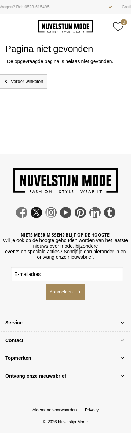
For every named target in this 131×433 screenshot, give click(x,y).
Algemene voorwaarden (54, 410)
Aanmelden (61, 291)
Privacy (92, 410)
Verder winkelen (27, 81)
